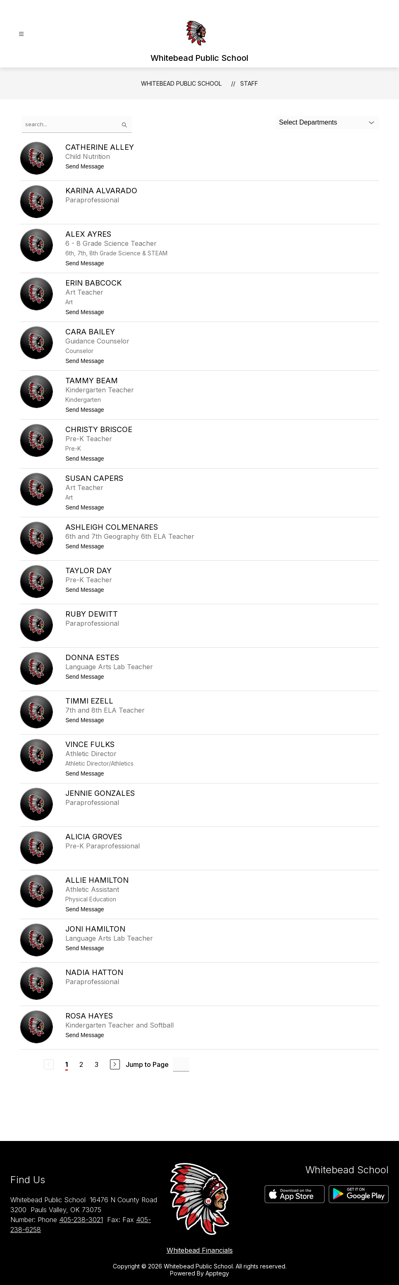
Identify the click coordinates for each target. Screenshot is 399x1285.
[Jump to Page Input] (181, 1064)
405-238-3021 (81, 1219)
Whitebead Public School (181, 83)
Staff (249, 83)
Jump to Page (147, 1064)
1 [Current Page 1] (66, 1064)
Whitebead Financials (200, 1250)
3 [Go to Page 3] (96, 1064)
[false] (77, 124)
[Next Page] (115, 1064)
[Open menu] (21, 34)
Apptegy (217, 1273)
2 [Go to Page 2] (81, 1064)
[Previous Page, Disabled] (49, 1064)
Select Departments (308, 122)
